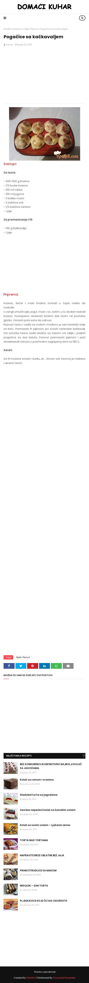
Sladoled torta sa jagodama (38, 795)
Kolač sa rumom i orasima (37, 779)
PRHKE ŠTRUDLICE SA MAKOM (38, 870)
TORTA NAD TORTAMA (34, 840)
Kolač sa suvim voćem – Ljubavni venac (45, 825)
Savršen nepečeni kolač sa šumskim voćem (47, 810)
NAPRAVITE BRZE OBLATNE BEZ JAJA (42, 855)
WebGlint (31, 977)
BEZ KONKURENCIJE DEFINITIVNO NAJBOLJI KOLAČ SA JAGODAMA (51, 766)
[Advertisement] (44, 75)
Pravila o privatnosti (45, 971)
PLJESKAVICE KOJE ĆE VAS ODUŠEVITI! (43, 901)
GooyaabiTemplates (64, 977)
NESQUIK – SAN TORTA (34, 885)
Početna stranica (13, 28)
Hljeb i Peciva (31, 28)
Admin (9, 44)
